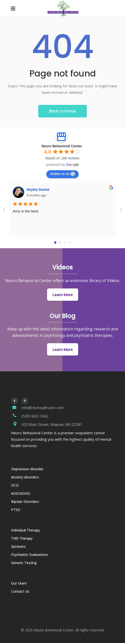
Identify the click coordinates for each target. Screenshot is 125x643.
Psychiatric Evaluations (29, 554)
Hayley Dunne (38, 189)
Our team (19, 583)
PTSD (15, 509)
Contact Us (20, 591)
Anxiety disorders (25, 477)
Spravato (18, 546)
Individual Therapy (25, 530)
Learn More (63, 294)
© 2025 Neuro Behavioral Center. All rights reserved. (62, 630)
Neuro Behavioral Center (61, 146)
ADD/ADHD (20, 493)
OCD (15, 485)
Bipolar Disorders (25, 501)
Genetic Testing (24, 562)
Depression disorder (27, 469)
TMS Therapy (22, 538)
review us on (62, 174)
